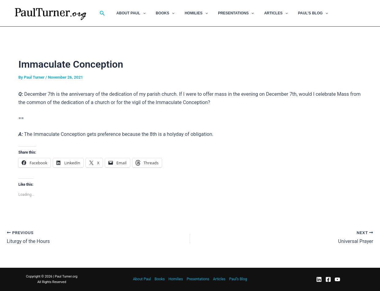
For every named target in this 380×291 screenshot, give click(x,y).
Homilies (188, 13)
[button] (102, 13)
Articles (263, 13)
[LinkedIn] (319, 279)
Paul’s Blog (297, 13)
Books (160, 13)
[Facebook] (328, 279)
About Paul (129, 13)
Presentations (226, 13)
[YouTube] (337, 279)
